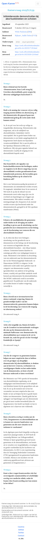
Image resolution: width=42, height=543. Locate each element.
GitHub (21, 530)
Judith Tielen (26, 35)
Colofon (21, 527)
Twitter (21, 533)
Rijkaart (18, 35)
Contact (21, 536)
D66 (29, 32)
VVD (34, 35)
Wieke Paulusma (21, 32)
